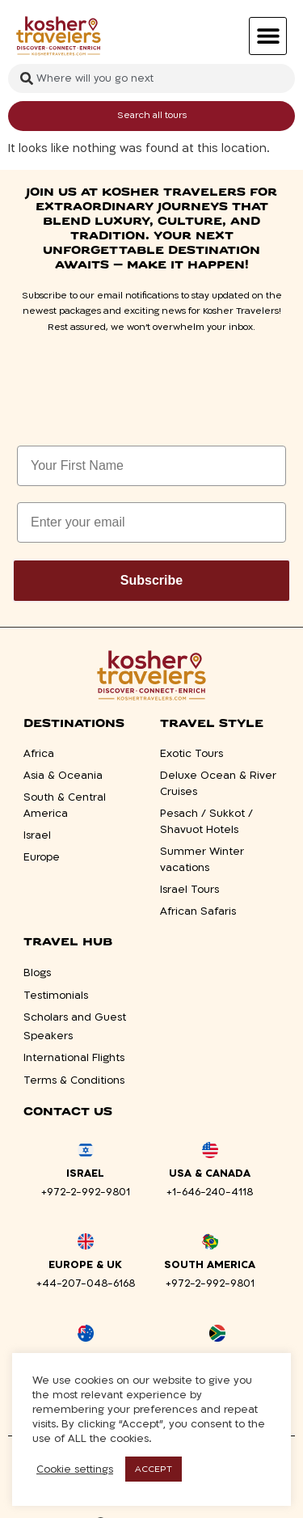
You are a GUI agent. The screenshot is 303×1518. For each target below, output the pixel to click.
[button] (268, 36)
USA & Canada (209, 1173)
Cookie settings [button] (74, 1469)
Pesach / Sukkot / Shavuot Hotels (206, 821)
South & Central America (64, 805)
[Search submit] (151, 116)
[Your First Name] (151, 466)
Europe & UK (85, 1265)
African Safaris (198, 911)
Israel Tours (189, 889)
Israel (37, 835)
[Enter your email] (151, 522)
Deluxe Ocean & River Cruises (218, 783)
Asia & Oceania (63, 775)
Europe (41, 857)
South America (209, 1265)
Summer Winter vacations (202, 859)
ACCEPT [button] (153, 1469)
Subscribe (151, 580)
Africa (38, 753)
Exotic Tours (191, 753)
